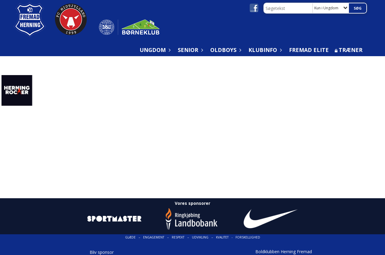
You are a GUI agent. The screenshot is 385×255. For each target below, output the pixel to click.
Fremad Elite (309, 49)
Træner (350, 49)
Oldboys (224, 49)
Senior (189, 49)
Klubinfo (264, 49)
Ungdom (154, 49)
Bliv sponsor (102, 252)
